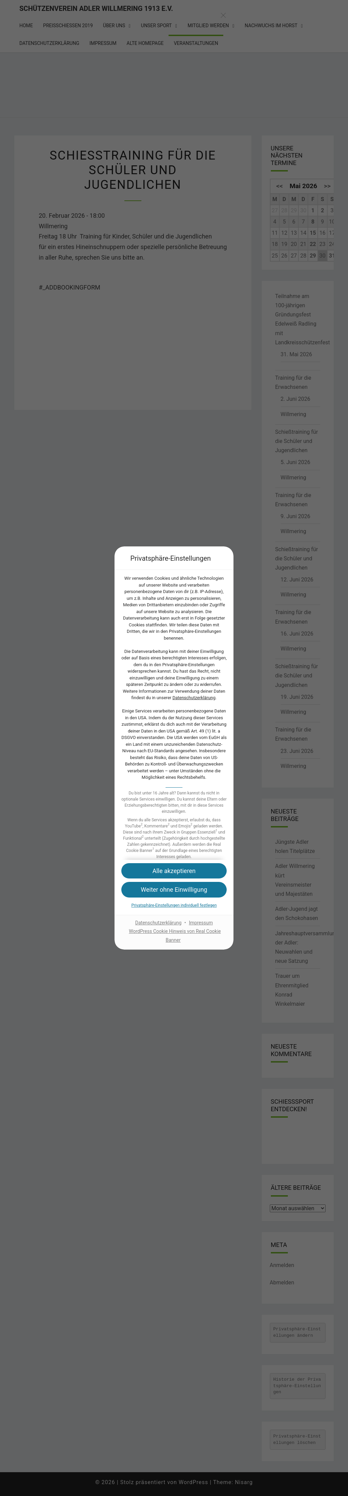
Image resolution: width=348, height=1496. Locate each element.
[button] (174, 889)
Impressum (201, 922)
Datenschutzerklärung (193, 697)
